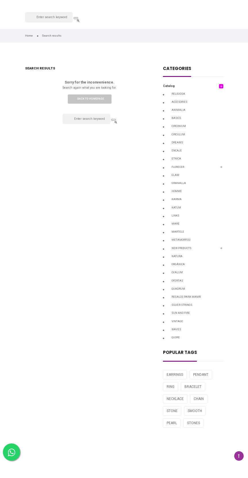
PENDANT (200, 375)
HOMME (177, 191)
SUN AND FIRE (181, 313)
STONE (172, 411)
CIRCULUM (178, 134)
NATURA (177, 256)
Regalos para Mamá (186, 296)
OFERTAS (177, 280)
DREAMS (177, 142)
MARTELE (178, 231)
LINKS (175, 215)
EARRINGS (175, 375)
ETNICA (176, 158)
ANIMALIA (178, 110)
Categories (177, 69)
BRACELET (192, 387)
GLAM (175, 175)
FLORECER (178, 167)
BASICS (176, 118)
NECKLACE (175, 399)
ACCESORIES (179, 101)
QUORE (176, 337)
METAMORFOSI (181, 239)
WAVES (176, 329)
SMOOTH (195, 411)
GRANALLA (179, 183)
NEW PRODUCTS (181, 248)
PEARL (172, 423)
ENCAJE (177, 150)
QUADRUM (178, 288)
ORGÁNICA (178, 264)
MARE (176, 223)
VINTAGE (177, 321)
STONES (193, 423)
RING (170, 387)
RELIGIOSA (178, 93)
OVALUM (177, 272)
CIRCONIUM (179, 126)
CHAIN (199, 399)
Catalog (169, 86)
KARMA (177, 199)
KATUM (176, 207)
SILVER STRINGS (182, 305)
